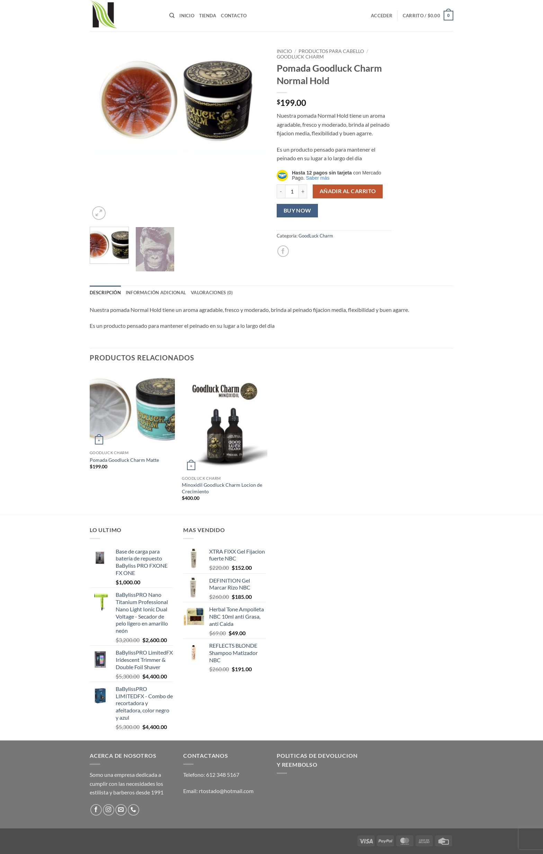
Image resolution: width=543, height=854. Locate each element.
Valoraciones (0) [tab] (212, 292)
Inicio (186, 15)
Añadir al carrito (348, 191)
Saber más (317, 178)
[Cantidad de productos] (292, 191)
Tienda (207, 15)
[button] (381, 15)
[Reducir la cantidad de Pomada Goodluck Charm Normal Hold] (281, 191)
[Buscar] (172, 15)
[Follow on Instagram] (108, 810)
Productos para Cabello (331, 51)
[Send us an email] (121, 810)
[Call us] (133, 810)
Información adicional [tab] (156, 292)
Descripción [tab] (105, 292)
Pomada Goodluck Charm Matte (124, 460)
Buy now (297, 210)
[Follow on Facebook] (96, 810)
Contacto (234, 15)
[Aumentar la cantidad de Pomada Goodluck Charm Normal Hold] (303, 191)
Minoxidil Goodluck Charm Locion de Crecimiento (222, 488)
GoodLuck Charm (300, 57)
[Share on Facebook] (283, 251)
